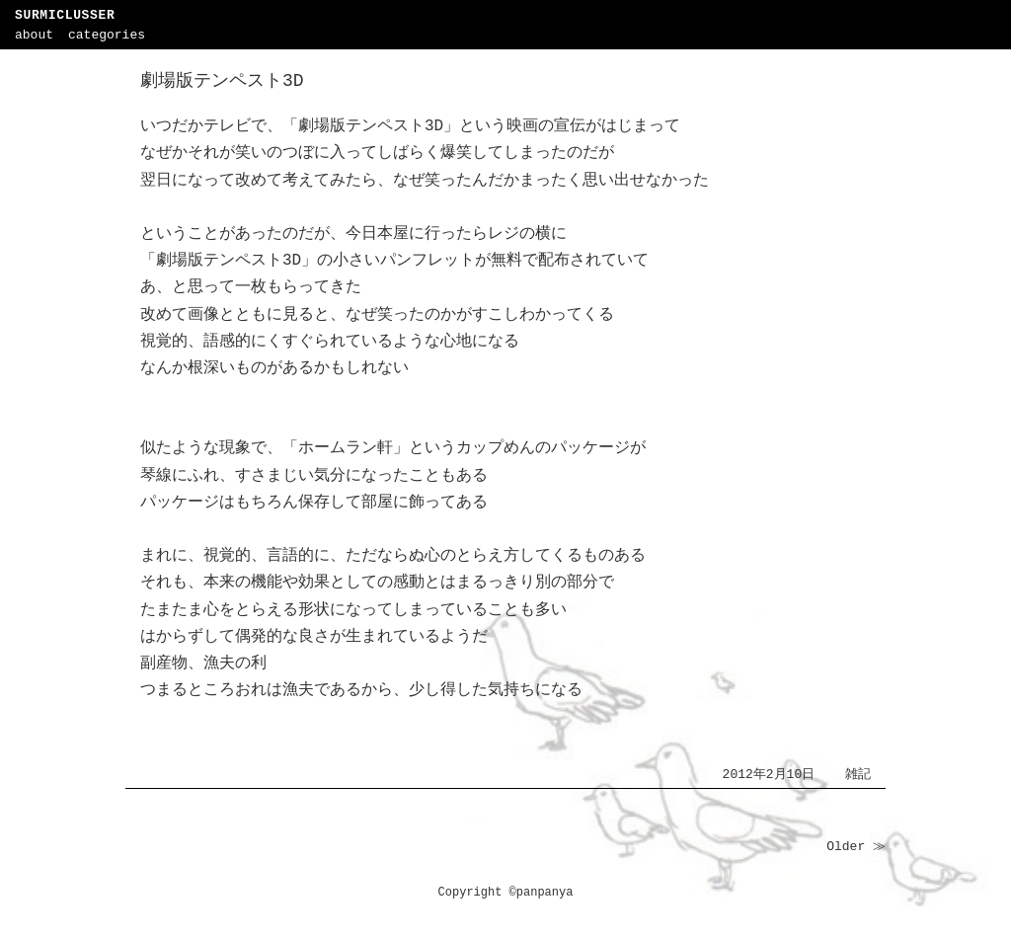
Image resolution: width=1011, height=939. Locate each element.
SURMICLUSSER (65, 15)
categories (106, 35)
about (34, 35)
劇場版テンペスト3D (222, 81)
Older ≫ (856, 846)
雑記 (858, 774)
